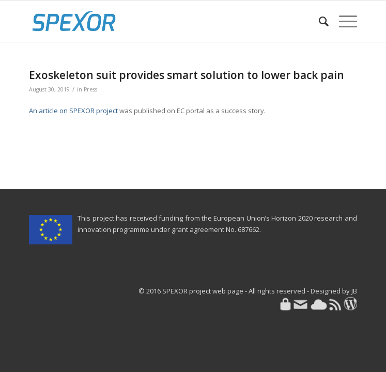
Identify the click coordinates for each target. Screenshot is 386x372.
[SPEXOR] (160, 21)
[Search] (318, 21)
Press (90, 89)
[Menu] (343, 21)
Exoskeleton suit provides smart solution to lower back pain (186, 75)
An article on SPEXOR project (73, 110)
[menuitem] (318, 21)
